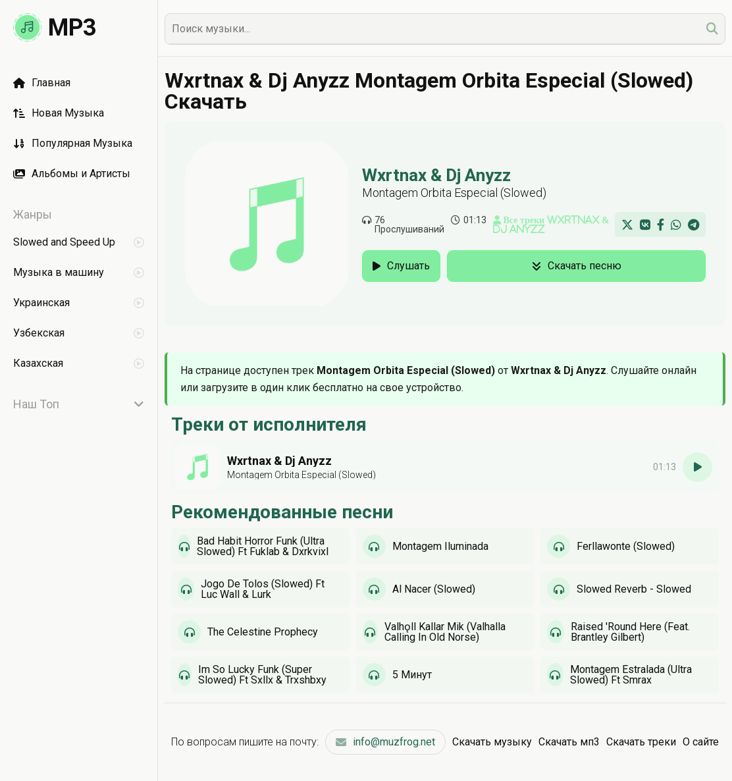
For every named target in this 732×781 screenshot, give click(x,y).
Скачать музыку (492, 742)
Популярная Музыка (72, 143)
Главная (41, 82)
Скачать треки (641, 742)
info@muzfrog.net (385, 742)
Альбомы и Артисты (71, 173)
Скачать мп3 (569, 742)
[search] (712, 28)
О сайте (701, 742)
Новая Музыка (58, 113)
